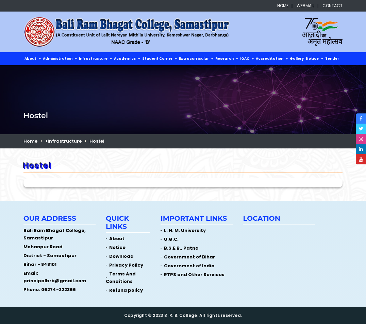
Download (121, 256)
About (30, 58)
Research (224, 58)
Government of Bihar (189, 257)
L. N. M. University (185, 230)
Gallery (297, 58)
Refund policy (126, 290)
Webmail (305, 6)
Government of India (189, 266)
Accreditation (269, 58)
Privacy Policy (126, 265)
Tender (332, 58)
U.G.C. (171, 239)
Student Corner (157, 58)
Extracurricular (194, 58)
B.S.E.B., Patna (181, 248)
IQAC (244, 58)
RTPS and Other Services (194, 274)
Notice (312, 58)
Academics (125, 58)
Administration (57, 58)
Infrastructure (93, 58)
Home (282, 6)
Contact (332, 6)
